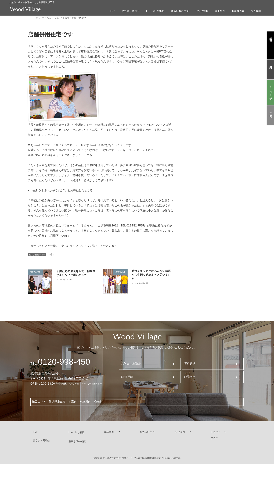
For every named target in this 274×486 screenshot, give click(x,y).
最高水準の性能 (77, 441)
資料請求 (189, 363)
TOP (35, 431)
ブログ (214, 438)
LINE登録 (127, 376)
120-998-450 (64, 361)
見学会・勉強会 (131, 363)
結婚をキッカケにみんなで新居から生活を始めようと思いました (151, 274)
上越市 (51, 254)
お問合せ (189, 376)
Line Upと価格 (76, 432)
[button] (119, 432)
